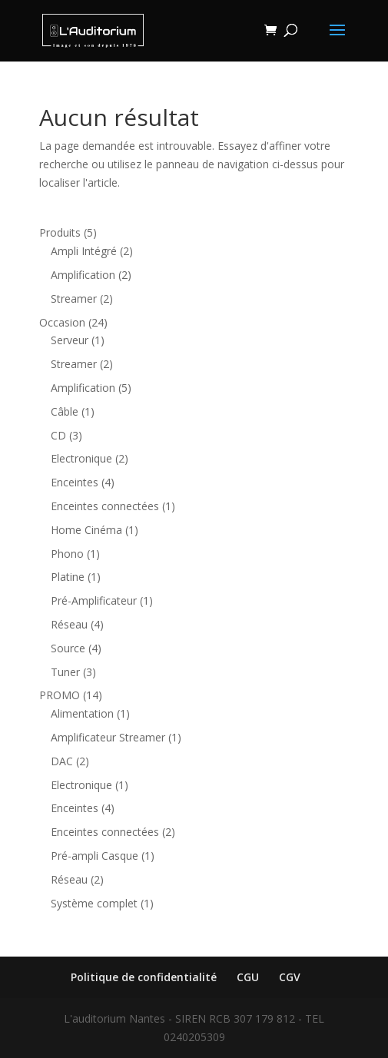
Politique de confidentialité (144, 977)
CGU (248, 977)
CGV (289, 977)
